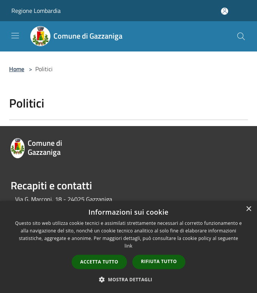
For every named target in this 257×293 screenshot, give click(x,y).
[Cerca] (241, 36)
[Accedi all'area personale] (224, 11)
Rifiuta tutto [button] (159, 261)
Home (16, 68)
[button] (128, 279)
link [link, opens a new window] (129, 246)
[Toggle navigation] (15, 35)
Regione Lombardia (36, 10)
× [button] (248, 209)
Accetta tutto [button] (99, 262)
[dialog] (128, 247)
